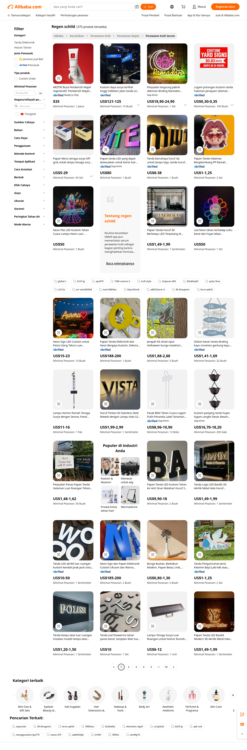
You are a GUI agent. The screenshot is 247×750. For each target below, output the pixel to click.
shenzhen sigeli (132, 726)
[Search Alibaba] (92, 7)
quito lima (212, 281)
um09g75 (133, 734)
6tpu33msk (132, 289)
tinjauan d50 (167, 281)
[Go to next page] (173, 667)
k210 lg (79, 281)
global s (60, 281)
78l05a (113, 734)
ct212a (59, 289)
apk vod (196, 726)
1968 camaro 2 (120, 281)
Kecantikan (77, 36)
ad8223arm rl (156, 289)
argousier (19, 726)
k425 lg (177, 726)
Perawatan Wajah (128, 36)
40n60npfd (190, 281)
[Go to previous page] (113, 667)
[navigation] (28, 347)
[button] (137, 7)
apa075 (98, 281)
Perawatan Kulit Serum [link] (160, 36)
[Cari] (148, 7)
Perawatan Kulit (100, 36)
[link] (242, 714)
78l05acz (87, 726)
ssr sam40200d (82, 289)
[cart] (184, 7)
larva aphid (205, 289)
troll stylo (144, 281)
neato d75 (54, 734)
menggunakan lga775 (26, 734)
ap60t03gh (76, 734)
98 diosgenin (180, 289)
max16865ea (108, 289)
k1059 (96, 734)
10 (166, 667)
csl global (157, 726)
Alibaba (58, 36)
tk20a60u (108, 726)
